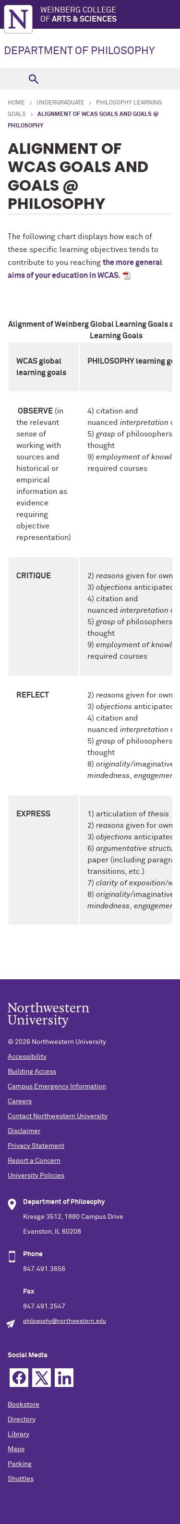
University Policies (36, 1175)
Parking (20, 1464)
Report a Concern (34, 1160)
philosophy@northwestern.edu (64, 1321)
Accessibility (27, 1057)
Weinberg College (110, 15)
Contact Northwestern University (58, 1116)
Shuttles (21, 1479)
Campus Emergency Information (57, 1086)
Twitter (41, 1377)
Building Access (32, 1071)
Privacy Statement (36, 1146)
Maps (16, 1449)
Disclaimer (24, 1131)
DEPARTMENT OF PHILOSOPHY (79, 51)
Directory (22, 1419)
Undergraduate (60, 103)
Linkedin (64, 1377)
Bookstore (23, 1404)
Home (16, 103)
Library (18, 1434)
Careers (20, 1101)
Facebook (19, 1377)
